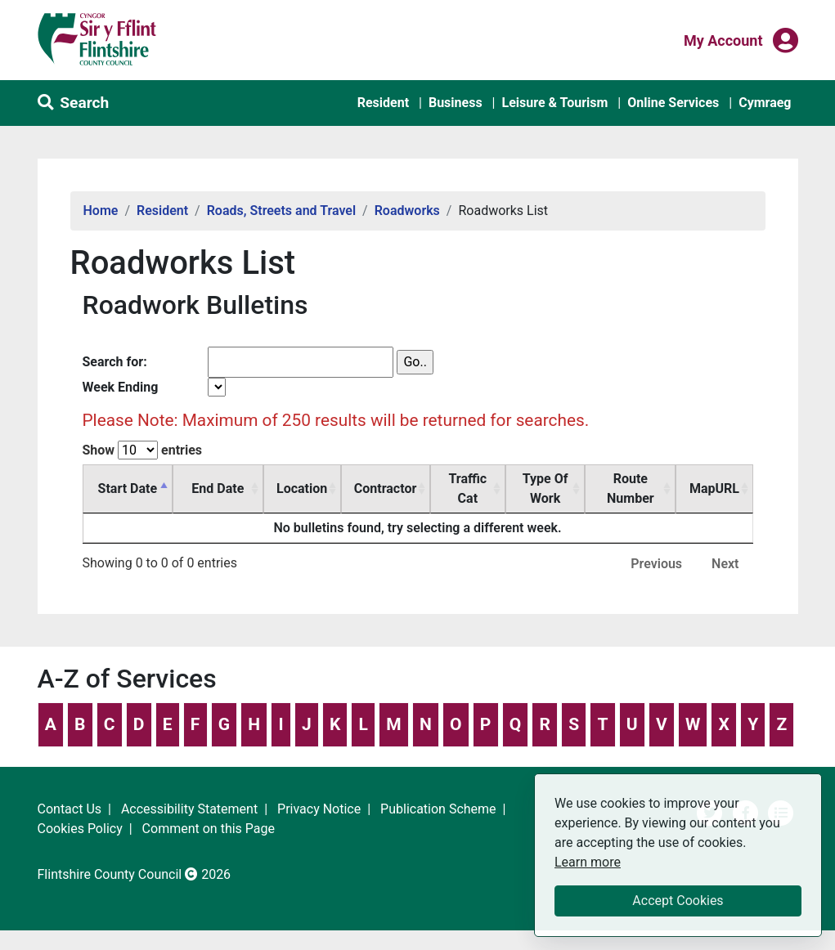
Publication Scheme (438, 809)
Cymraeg (764, 102)
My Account (723, 39)
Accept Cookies (677, 900)
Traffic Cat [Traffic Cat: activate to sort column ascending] (467, 488)
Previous (656, 563)
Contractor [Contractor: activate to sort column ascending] (385, 488)
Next (725, 563)
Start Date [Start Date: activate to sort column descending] (127, 488)
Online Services (673, 102)
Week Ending (121, 387)
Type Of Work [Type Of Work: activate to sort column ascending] (545, 488)
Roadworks (407, 210)
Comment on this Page (208, 828)
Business (456, 102)
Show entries (143, 450)
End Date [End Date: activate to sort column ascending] (217, 488)
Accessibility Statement (189, 809)
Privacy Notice (319, 809)
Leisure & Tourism (554, 102)
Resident (383, 102)
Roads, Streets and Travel (281, 210)
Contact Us (70, 809)
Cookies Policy (80, 828)
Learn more (587, 861)
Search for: (115, 362)
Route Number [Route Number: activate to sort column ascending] (630, 488)
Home (101, 210)
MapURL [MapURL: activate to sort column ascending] (714, 488)
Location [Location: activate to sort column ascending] (301, 488)
